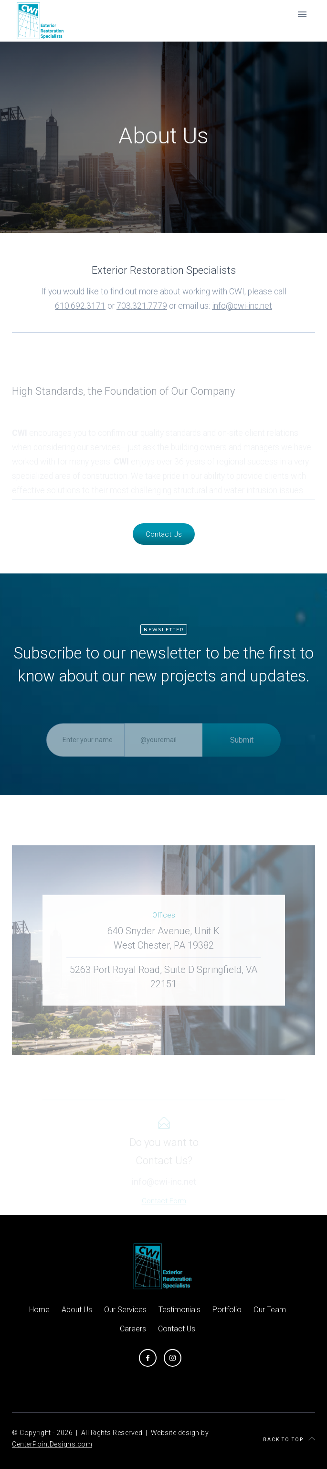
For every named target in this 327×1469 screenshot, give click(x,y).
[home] (38, 21)
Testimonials (179, 1309)
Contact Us (164, 534)
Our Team (269, 1309)
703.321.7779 (141, 306)
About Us (77, 1309)
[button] (302, 14)
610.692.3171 (80, 306)
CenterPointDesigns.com (52, 1444)
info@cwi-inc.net (242, 306)
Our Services (125, 1309)
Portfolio (227, 1309)
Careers (133, 1328)
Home (39, 1309)
